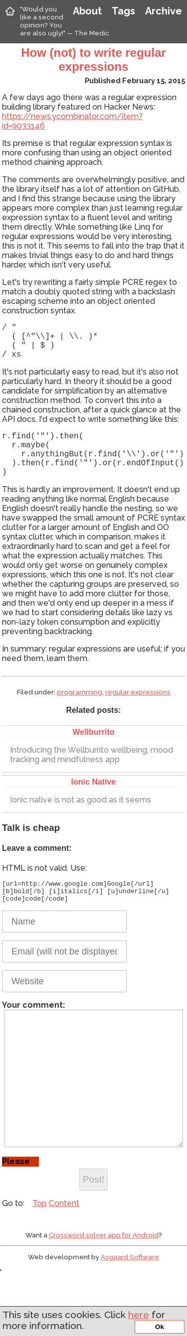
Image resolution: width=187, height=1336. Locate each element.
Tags (123, 11)
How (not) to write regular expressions (93, 59)
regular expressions (138, 710)
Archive (163, 11)
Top (39, 1257)
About (87, 11)
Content (64, 1257)
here (138, 1314)
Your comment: (92, 1112)
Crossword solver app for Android (104, 1289)
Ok (159, 1327)
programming (79, 710)
